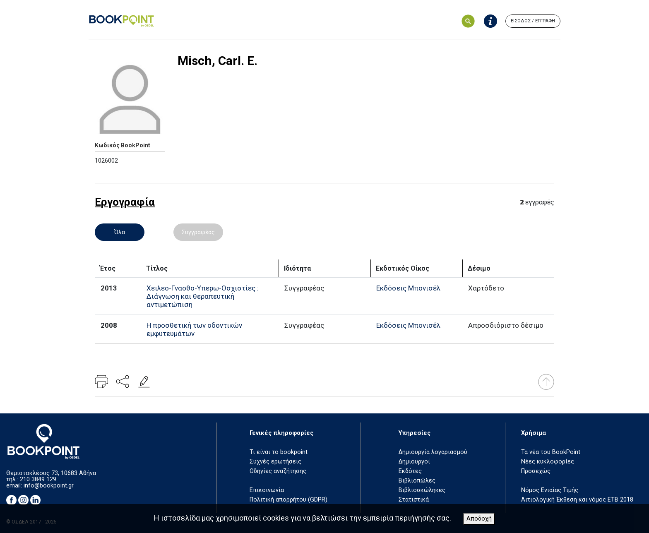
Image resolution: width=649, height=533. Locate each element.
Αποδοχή (479, 518)
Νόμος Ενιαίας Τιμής (549, 490)
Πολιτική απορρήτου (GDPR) (288, 499)
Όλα (119, 232)
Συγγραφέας (198, 232)
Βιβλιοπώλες (417, 480)
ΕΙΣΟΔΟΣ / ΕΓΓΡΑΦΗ (533, 21)
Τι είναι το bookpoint (279, 452)
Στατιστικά (414, 499)
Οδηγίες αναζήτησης (278, 471)
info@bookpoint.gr (49, 485)
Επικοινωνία (267, 490)
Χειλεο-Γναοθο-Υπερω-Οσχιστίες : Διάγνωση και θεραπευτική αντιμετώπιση (203, 296)
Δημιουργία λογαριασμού (433, 452)
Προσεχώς (535, 471)
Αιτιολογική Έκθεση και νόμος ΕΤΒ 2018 (577, 499)
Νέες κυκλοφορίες (547, 461)
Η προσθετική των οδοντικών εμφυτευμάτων (194, 329)
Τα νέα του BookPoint (550, 452)
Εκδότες (410, 471)
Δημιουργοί (414, 461)
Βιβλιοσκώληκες (422, 490)
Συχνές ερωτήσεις (275, 461)
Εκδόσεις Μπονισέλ (408, 288)
